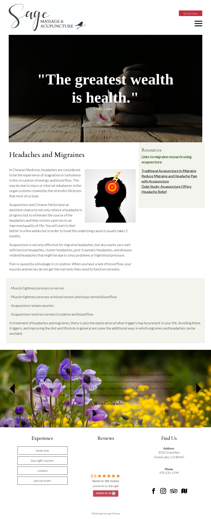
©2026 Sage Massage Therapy (105, 513)
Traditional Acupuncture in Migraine (169, 171)
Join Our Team (42, 480)
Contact (42, 470)
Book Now (190, 13)
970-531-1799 (169, 472)
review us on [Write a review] (106, 493)
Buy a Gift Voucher (42, 460)
